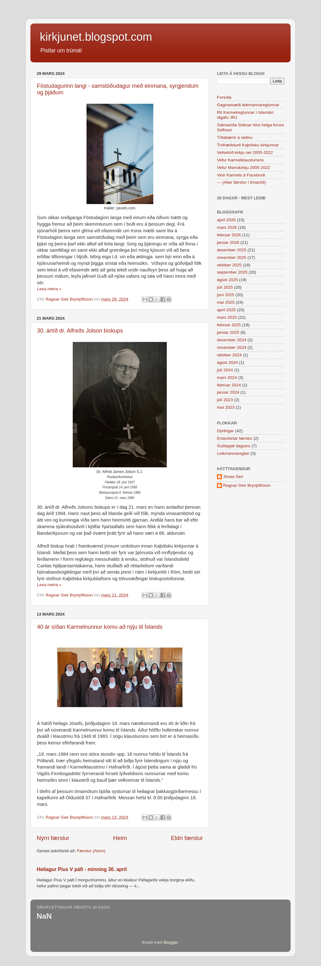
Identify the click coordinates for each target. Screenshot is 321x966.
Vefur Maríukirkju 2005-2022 (243, 167)
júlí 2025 (225, 287)
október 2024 (229, 355)
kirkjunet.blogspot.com (96, 36)
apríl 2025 (226, 309)
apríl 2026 (226, 220)
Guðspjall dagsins (233, 446)
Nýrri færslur (53, 838)
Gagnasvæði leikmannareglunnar (248, 104)
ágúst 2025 (227, 279)
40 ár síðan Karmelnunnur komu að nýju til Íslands (99, 627)
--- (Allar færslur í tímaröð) (241, 182)
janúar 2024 (228, 392)
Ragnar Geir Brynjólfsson (247, 485)
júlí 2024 (225, 370)
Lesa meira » (49, 288)
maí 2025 (225, 302)
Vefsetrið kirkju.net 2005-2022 (245, 152)
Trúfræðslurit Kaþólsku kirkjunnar (248, 145)
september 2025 (232, 272)
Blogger (170, 942)
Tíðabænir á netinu (234, 137)
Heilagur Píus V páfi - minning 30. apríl (82, 869)
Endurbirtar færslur (234, 438)
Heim (120, 838)
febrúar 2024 (229, 385)
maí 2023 (225, 407)
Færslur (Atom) (91, 850)
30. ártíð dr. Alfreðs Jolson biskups (80, 331)
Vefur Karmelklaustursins (240, 160)
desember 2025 (231, 250)
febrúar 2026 (229, 235)
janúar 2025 (228, 332)
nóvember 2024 (231, 347)
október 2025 (229, 265)
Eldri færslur (187, 838)
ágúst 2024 (227, 362)
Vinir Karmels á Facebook (241, 175)
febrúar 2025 (229, 325)
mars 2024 (227, 377)
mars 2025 (227, 317)
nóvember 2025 (231, 257)
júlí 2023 (225, 399)
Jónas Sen (233, 476)
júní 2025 (225, 294)
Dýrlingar (225, 430)
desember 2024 (231, 340)
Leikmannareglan (233, 453)
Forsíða (224, 97)
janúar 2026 (228, 242)
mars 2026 (227, 227)
